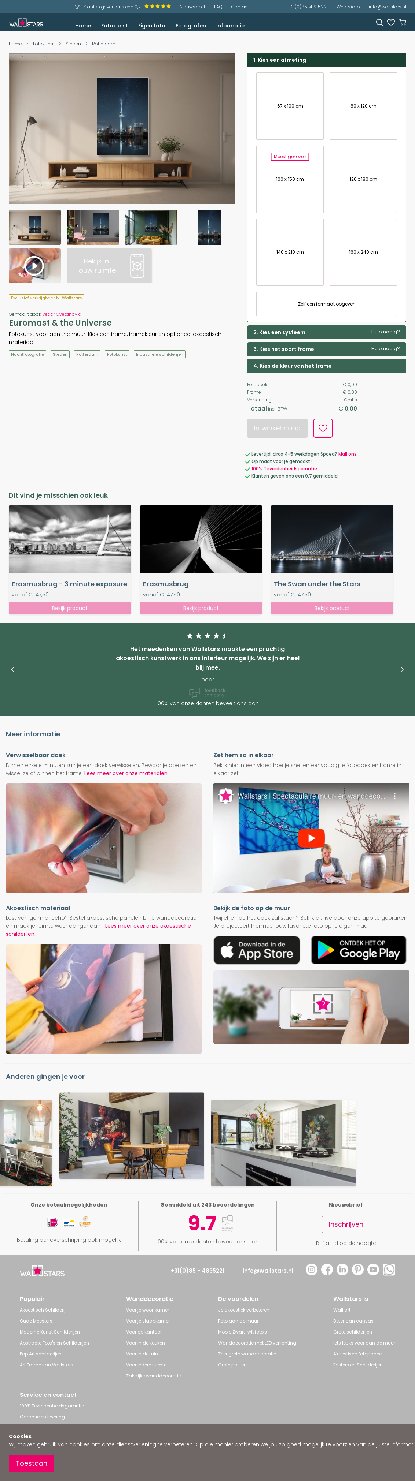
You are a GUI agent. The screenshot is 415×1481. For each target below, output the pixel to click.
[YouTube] (373, 1273)
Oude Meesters (36, 1321)
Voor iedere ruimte (146, 1365)
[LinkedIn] (342, 1273)
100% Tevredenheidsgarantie (284, 468)
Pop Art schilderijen (41, 1354)
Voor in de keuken (145, 1343)
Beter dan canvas (353, 1321)
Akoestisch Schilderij (43, 1310)
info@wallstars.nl (387, 7)
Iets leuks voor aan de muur (364, 1343)
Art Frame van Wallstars (46, 1365)
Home (83, 25)
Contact (240, 7)
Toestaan (31, 1463)
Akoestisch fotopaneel (358, 1354)
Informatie (230, 25)
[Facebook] (327, 1273)
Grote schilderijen (352, 1332)
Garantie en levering (42, 1417)
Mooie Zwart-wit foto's (242, 1332)
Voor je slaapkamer (148, 1321)
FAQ (218, 7)
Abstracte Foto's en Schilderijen (54, 1343)
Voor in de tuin (142, 1354)
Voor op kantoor (144, 1332)
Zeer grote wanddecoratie (247, 1354)
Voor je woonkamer (147, 1310)
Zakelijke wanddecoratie (153, 1376)
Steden (73, 44)
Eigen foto (151, 25)
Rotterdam (103, 44)
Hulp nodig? (385, 332)
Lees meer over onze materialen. (126, 773)
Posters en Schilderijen (358, 1365)
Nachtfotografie (27, 354)
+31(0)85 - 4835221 (197, 1271)
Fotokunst (114, 25)
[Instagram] (311, 1273)
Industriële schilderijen (159, 354)
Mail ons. (348, 454)
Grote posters (233, 1365)
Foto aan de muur (238, 1321)
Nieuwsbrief (192, 7)
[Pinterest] (358, 1273)
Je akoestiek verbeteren (243, 1310)
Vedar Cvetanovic (61, 314)
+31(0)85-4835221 (308, 7)
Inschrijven (346, 1224)
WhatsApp (348, 7)
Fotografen (191, 25)
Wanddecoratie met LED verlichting (257, 1343)
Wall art (341, 1310)
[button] (12, 669)
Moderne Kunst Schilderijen (50, 1332)
